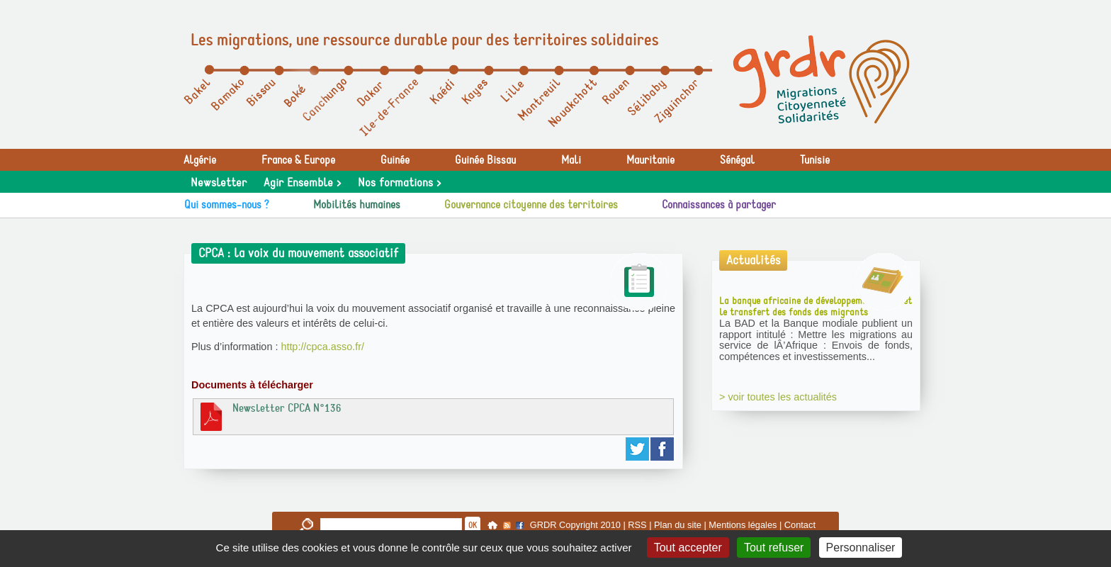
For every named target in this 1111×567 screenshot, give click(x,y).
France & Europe (298, 160)
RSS (637, 525)
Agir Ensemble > (302, 183)
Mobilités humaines (356, 205)
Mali (571, 160)
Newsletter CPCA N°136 (269, 416)
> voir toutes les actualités (778, 397)
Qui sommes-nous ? (226, 205)
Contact (800, 525)
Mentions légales (743, 525)
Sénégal (737, 160)
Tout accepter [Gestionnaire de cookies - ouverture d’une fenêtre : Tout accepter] (688, 547)
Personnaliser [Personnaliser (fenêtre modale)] (861, 547)
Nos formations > (399, 183)
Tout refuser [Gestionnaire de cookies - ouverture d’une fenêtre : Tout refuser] (773, 547)
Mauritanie (650, 160)
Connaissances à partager (719, 205)
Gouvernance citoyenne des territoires (531, 205)
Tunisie (815, 160)
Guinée (395, 160)
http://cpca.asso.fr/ (322, 346)
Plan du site (677, 525)
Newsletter (219, 183)
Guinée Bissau (485, 160)
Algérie (200, 160)
